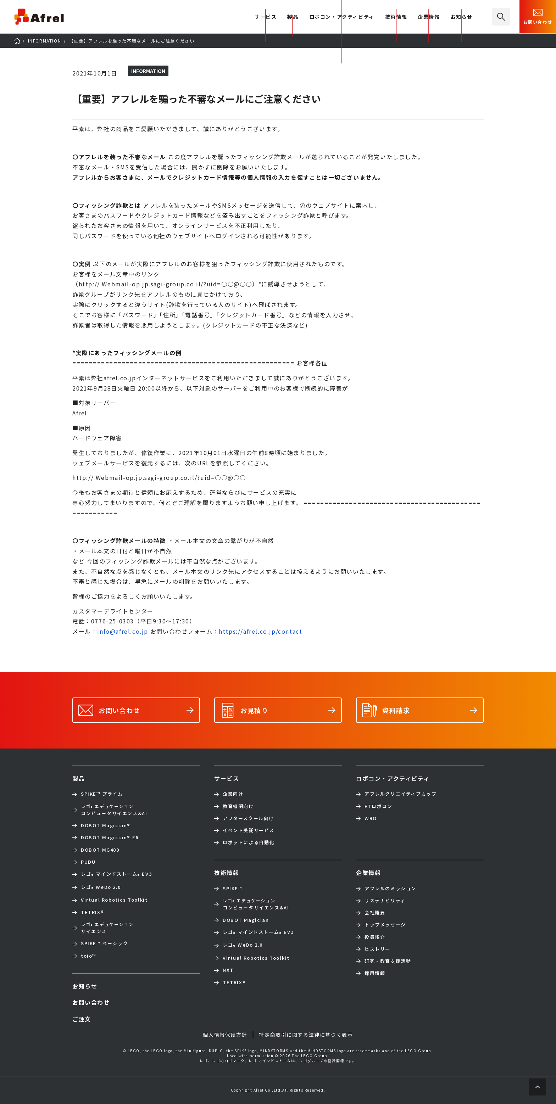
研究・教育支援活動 (388, 961)
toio (88, 956)
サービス (226, 778)
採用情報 (375, 973)
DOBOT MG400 (100, 850)
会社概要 (375, 912)
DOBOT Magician (105, 825)
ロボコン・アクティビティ (341, 17)
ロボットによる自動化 (248, 842)
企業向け (233, 794)
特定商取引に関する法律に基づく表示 (306, 1034)
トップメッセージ (385, 924)
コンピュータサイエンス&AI (114, 810)
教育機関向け (238, 806)
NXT (228, 970)
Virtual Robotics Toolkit (114, 900)
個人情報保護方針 (225, 1034)
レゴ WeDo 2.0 (101, 887)
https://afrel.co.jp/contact (260, 631)
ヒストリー (377, 949)
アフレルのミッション (390, 888)
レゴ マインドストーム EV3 (116, 874)
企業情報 (429, 17)
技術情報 (396, 17)
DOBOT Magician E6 (110, 837)
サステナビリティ (385, 900)
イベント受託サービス (248, 830)
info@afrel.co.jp (122, 631)
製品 (292, 17)
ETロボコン (379, 806)
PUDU (88, 862)
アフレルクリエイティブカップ (401, 794)
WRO (371, 818)
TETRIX (92, 912)
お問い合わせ (537, 16)
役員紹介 (375, 937)
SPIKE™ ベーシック (104, 943)
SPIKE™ (233, 888)
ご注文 (81, 1019)
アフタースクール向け (248, 818)
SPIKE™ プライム (102, 794)
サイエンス (107, 928)
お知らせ (462, 17)
